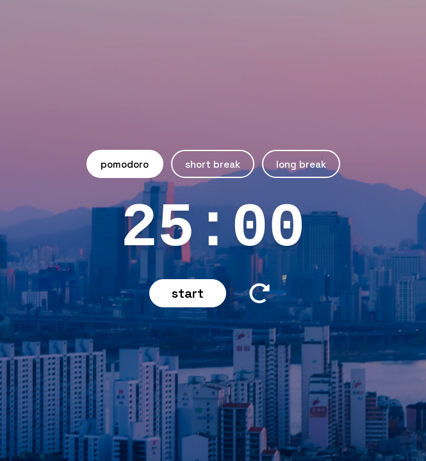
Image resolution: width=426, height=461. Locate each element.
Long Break (301, 164)
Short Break (212, 164)
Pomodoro (125, 164)
